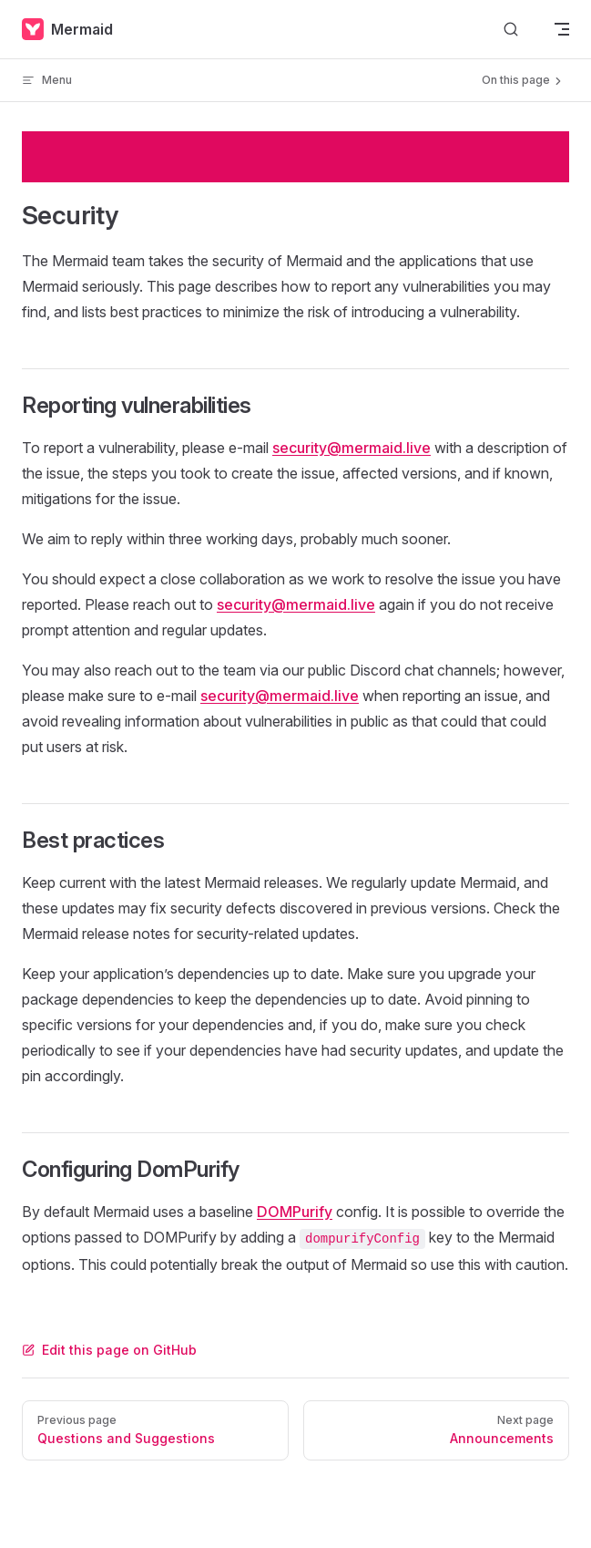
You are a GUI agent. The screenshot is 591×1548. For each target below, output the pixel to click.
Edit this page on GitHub (109, 1349)
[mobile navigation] (562, 29)
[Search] (511, 30)
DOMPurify (294, 1211)
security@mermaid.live (351, 448)
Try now (520, 156)
